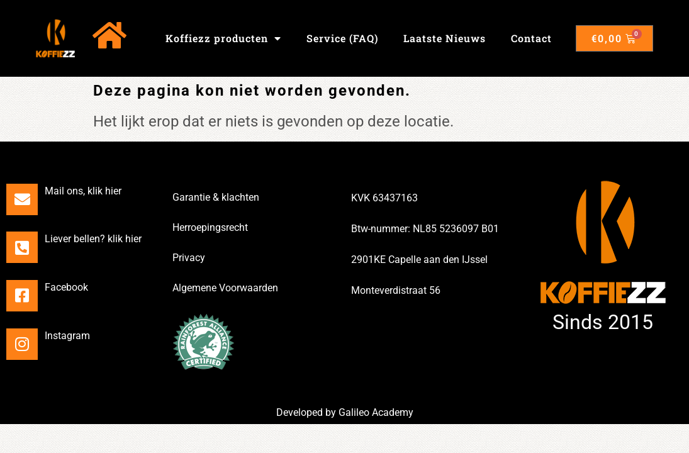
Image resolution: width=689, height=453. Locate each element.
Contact (531, 38)
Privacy (188, 258)
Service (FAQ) (342, 38)
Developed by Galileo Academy (344, 412)
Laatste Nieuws (444, 38)
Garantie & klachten (215, 197)
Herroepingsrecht (210, 227)
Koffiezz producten (223, 38)
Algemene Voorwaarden (225, 288)
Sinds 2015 (602, 322)
